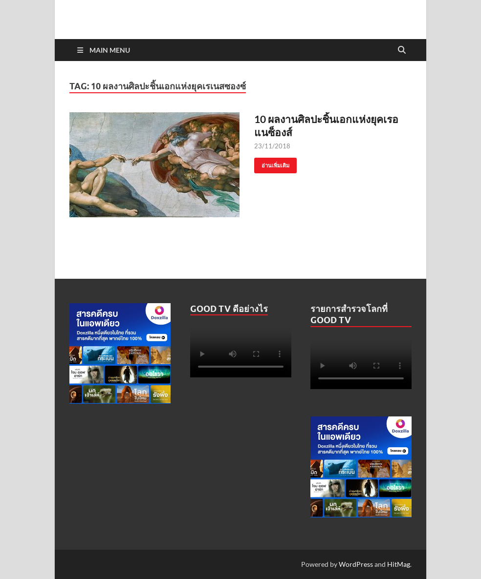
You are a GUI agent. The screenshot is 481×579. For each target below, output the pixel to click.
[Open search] (401, 50)
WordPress (356, 564)
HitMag (398, 564)
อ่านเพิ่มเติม (271, 163)
